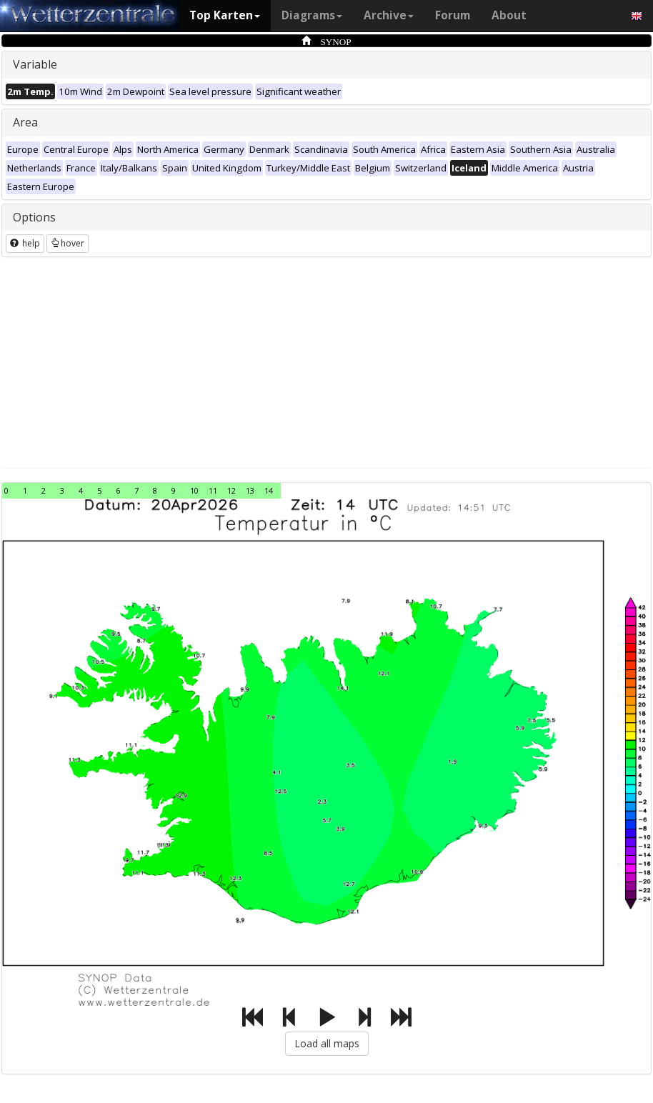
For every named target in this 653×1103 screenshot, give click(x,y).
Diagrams (311, 15)
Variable (35, 64)
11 (213, 490)
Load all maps (326, 1043)
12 (231, 490)
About (509, 15)
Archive (389, 15)
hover (67, 243)
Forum (452, 15)
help (25, 243)
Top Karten (224, 15)
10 (194, 490)
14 (268, 490)
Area (25, 122)
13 (250, 490)
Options (34, 217)
